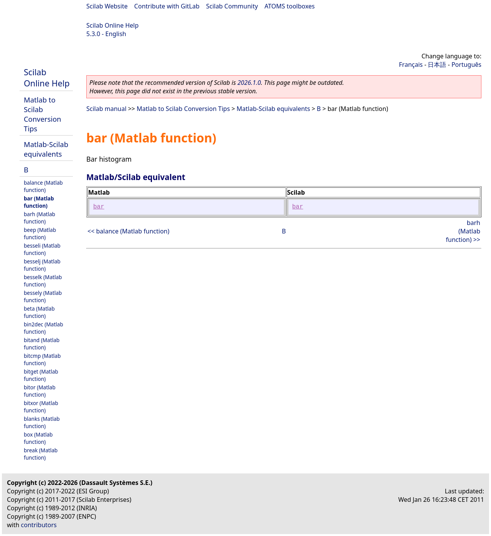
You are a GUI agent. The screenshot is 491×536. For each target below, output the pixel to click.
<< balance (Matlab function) (128, 231)
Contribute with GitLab (166, 6)
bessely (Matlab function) (43, 296)
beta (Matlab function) (39, 312)
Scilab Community (232, 6)
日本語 (437, 64)
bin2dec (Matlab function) (43, 328)
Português (466, 64)
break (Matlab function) (41, 454)
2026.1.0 (249, 82)
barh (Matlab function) (39, 217)
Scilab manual (106, 108)
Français (411, 64)
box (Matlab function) (38, 438)
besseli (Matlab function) (42, 249)
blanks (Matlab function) (42, 422)
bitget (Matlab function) (41, 375)
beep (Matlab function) (40, 233)
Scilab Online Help (112, 25)
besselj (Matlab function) (42, 265)
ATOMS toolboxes (290, 6)
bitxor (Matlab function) (41, 406)
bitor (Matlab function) (40, 391)
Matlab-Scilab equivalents (46, 149)
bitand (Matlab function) (41, 343)
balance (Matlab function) (43, 186)
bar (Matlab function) (39, 202)
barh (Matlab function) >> (463, 231)
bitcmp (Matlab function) (42, 359)
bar (98, 206)
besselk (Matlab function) (43, 280)
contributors (39, 525)
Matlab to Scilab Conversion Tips (42, 114)
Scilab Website (107, 6)
